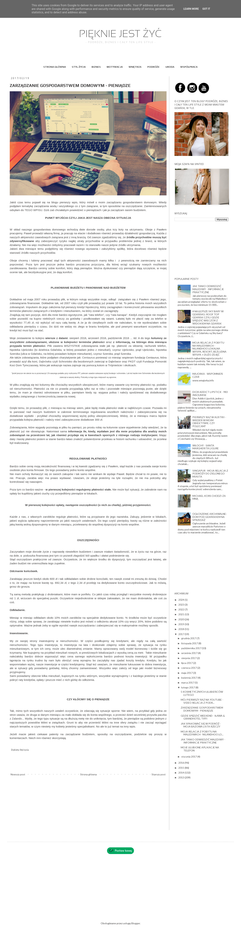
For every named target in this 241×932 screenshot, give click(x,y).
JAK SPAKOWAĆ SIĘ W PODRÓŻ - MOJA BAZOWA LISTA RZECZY (201, 725)
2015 (181, 767)
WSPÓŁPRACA (188, 66)
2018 (181, 629)
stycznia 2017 (189, 756)
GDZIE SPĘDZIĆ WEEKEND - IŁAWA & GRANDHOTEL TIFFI (203, 717)
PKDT (131, 361)
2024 (181, 599)
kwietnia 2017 (189, 677)
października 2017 (191, 648)
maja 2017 (187, 672)
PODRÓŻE (153, 66)
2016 (181, 762)
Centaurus (88, 357)
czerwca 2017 (189, 667)
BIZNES (96, 66)
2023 (181, 604)
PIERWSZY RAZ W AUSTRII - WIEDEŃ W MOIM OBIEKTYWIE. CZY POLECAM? (209, 422)
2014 (181, 772)
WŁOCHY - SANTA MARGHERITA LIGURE (205, 447)
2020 (181, 619)
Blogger (135, 923)
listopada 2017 (189, 643)
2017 (181, 634)
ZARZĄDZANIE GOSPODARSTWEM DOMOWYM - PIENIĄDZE (202, 709)
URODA (169, 66)
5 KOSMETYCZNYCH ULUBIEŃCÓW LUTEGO (202, 693)
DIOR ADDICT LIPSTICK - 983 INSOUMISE (210, 393)
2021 (181, 614)
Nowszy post (18, 774)
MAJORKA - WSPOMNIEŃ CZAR (207, 375)
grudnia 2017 (189, 638)
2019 (181, 624)
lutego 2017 (188, 687)
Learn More (191, 8)
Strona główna (88, 774)
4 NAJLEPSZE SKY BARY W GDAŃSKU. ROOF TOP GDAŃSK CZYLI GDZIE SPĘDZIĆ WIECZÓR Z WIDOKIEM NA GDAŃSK (208, 317)
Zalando (17, 718)
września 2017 (189, 653)
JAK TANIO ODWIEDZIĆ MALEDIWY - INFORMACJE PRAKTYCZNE (208, 289)
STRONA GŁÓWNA (54, 66)
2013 (181, 777)
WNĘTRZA (135, 66)
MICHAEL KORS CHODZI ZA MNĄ (209, 497)
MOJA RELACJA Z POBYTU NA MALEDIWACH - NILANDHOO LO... (202, 733)
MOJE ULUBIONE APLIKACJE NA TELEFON (200, 749)
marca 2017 (188, 682)
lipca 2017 (187, 662)
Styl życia (24, 750)
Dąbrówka (45, 361)
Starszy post (159, 774)
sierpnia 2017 (189, 658)
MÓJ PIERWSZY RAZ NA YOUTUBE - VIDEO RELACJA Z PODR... (202, 701)
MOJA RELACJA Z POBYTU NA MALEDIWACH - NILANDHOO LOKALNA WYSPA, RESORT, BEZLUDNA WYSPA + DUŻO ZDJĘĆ (209, 348)
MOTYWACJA (115, 66)
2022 (181, 609)
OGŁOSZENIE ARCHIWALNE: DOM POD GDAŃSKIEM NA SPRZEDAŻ (209, 516)
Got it (206, 8)
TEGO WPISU (33, 210)
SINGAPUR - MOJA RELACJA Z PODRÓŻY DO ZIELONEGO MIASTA (210, 473)
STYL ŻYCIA (79, 66)
